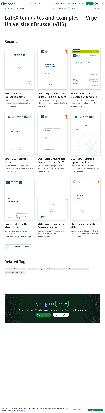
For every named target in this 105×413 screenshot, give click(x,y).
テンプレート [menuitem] (54, 3)
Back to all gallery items (14, 8)
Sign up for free (43, 315)
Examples (79, 8)
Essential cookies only (79, 410)
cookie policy (20, 411)
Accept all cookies (95, 410)
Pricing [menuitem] (64, 3)
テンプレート (69, 8)
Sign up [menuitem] (89, 3)
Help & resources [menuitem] (75, 3)
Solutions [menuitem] (42, 3)
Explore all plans (61, 315)
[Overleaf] (8, 3)
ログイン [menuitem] (99, 3)
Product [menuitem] (33, 3)
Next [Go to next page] (17, 247)
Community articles (92, 8)
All (60, 8)
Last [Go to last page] (26, 247)
